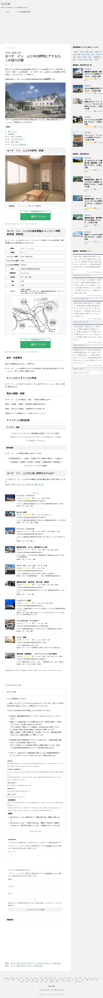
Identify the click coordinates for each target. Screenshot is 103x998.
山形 (31, 978)
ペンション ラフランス (25, 495)
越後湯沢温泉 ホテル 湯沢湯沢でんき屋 (32, 547)
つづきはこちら (99, 272)
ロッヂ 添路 (21, 637)
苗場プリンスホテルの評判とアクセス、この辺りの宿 (93, 237)
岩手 (16, 978)
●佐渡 (96, 59)
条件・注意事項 (16, 136)
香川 (82, 979)
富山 (90, 978)
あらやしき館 (21, 512)
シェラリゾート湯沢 (24, 600)
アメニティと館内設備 (18, 144)
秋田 (21, 978)
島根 (63, 979)
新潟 (85, 978)
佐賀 (27, 981)
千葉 (60, 978)
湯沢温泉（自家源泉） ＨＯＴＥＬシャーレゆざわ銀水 (37, 654)
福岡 (22, 981)
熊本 (36, 981)
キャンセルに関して (18, 139)
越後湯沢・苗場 (16, 685)
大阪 (38, 979)
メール (11, 886)
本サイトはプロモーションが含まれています (51, 990)
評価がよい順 (15, 484)
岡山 (68, 979)
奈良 (47, 979)
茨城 (40, 978)
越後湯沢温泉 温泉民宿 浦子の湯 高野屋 (33, 582)
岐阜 (18, 979)
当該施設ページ (51, 846)
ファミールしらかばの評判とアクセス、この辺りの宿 (93, 122)
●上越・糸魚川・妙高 (85, 59)
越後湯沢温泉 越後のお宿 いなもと (80, 345)
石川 (94, 978)
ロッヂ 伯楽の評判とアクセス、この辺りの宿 (26, 966)
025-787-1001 (25, 273)
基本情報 (11, 134)
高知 (96, 979)
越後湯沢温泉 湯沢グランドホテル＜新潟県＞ (81, 275)
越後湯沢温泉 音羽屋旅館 (78, 368)
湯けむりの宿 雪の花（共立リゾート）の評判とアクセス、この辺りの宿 (35, 963)
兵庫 (42, 979)
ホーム (8, 12)
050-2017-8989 (17, 74)
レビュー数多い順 (27, 484)
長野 (80, 978)
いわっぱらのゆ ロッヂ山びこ (28, 621)
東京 (64, 978)
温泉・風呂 (15, 142)
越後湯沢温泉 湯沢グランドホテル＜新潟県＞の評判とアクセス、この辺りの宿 (93, 183)
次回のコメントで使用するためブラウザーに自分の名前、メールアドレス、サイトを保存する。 (35, 904)
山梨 (75, 978)
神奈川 (70, 978)
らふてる (5, 4)
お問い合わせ (78, 981)
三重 (23, 979)
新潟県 (9, 685)
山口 (77, 979)
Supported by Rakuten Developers (35, 831)
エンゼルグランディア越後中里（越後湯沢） (81, 298)
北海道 (6, 978)
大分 (41, 981)
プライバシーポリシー (66, 981)
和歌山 (53, 979)
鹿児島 (51, 981)
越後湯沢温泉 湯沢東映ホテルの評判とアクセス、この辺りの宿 (93, 220)
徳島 (92, 979)
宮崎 (46, 981)
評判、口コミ (12, 131)
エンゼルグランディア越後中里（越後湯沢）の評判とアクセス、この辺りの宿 (93, 164)
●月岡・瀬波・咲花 (86, 52)
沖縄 (57, 981)
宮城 (26, 978)
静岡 (9, 979)
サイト (10, 893)
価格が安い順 (38, 484)
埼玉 (55, 978)
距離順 (8, 484)
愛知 (13, 979)
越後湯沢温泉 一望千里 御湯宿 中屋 (80, 321)
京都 (33, 979)
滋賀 (28, 979)
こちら (9, 122)
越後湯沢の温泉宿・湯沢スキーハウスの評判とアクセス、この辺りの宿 (93, 74)
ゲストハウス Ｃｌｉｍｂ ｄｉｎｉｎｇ (32, 565)
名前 (10, 879)
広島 (72, 979)
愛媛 (87, 979)
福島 (36, 978)
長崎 (31, 981)
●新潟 (76, 52)
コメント (11, 851)
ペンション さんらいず (25, 529)
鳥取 (58, 979)
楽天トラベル (35, 214)
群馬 (50, 978)
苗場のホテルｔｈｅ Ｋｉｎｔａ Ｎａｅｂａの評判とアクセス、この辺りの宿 (93, 105)
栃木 (45, 978)
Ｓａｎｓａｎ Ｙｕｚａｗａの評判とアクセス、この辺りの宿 (93, 137)
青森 (12, 978)
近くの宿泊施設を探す (24, 12)
